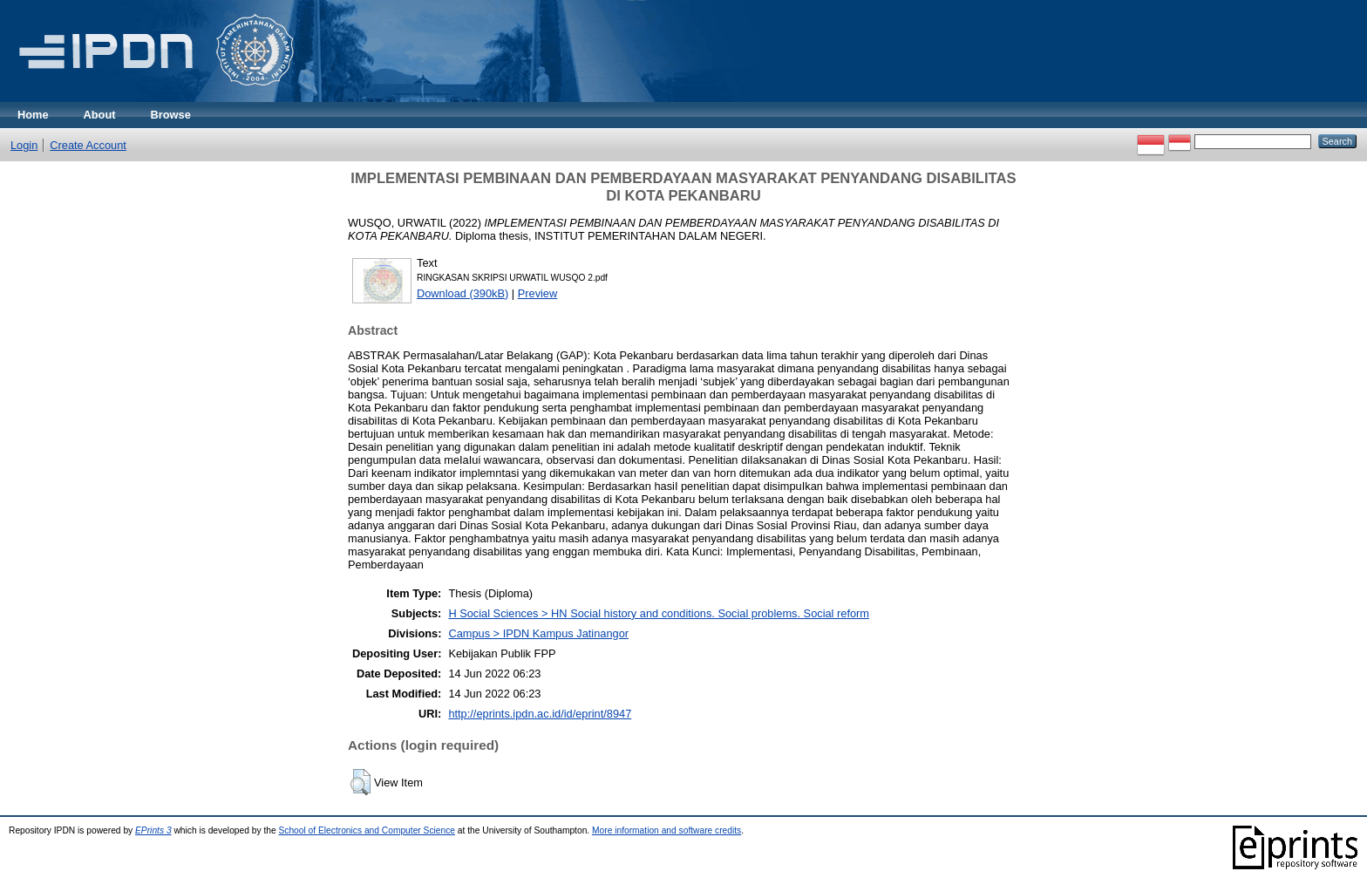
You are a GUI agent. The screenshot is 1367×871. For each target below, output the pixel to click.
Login (23, 145)
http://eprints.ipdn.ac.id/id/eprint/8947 (539, 713)
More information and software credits (666, 830)
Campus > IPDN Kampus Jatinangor (538, 633)
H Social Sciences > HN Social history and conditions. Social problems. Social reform (658, 613)
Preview (538, 293)
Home (33, 114)
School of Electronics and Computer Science (366, 830)
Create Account (88, 145)
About (100, 114)
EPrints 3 (153, 830)
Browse (171, 114)
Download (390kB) (462, 293)
